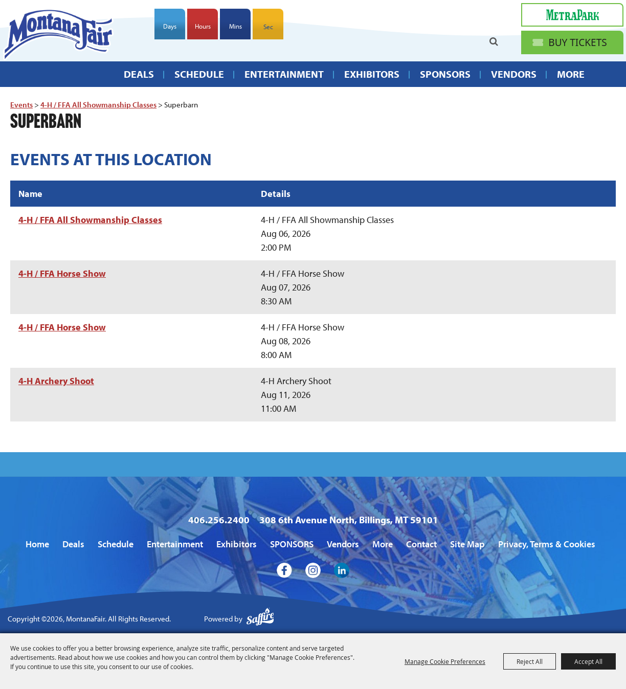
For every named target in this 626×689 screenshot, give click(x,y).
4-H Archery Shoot (56, 381)
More (571, 74)
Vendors (513, 74)
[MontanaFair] (58, 34)
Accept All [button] (588, 661)
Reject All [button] (530, 661)
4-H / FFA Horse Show (62, 273)
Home (37, 544)
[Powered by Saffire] (260, 619)
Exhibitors (371, 74)
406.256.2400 (219, 520)
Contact (421, 544)
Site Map (467, 544)
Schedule (199, 74)
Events (21, 104)
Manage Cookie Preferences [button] (445, 661)
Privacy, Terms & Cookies (546, 544)
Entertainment (284, 74)
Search (494, 41)
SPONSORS (445, 74)
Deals (139, 74)
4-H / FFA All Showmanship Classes (98, 104)
